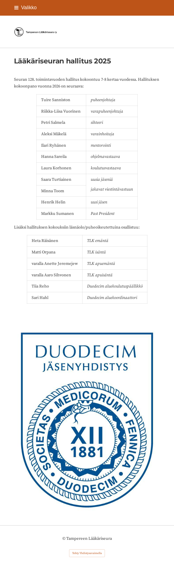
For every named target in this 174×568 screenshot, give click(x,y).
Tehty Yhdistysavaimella (87, 553)
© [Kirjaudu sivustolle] (64, 538)
